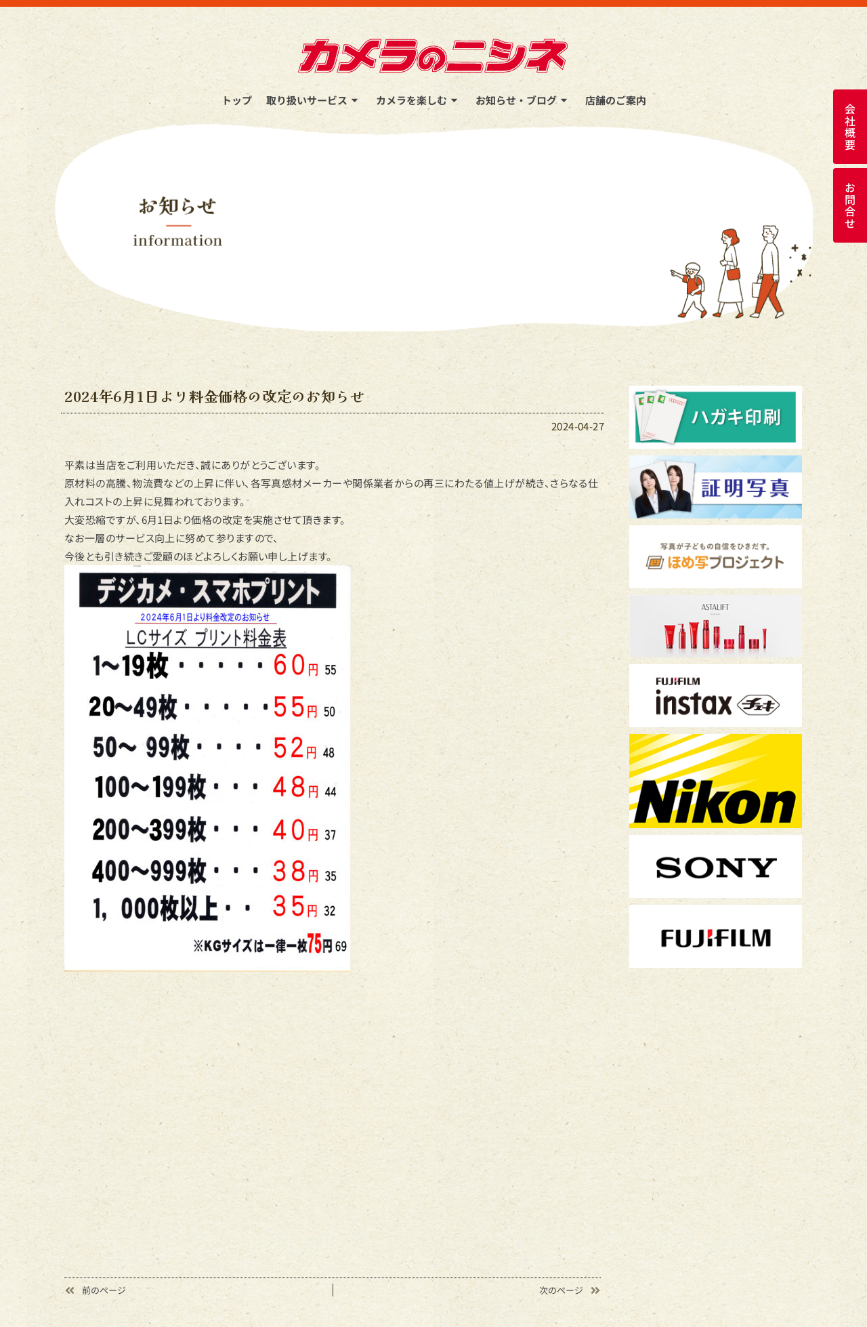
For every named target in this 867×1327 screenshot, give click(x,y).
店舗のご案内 (615, 100)
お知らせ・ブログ (523, 100)
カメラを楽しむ (418, 100)
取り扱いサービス (314, 100)
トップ (236, 100)
